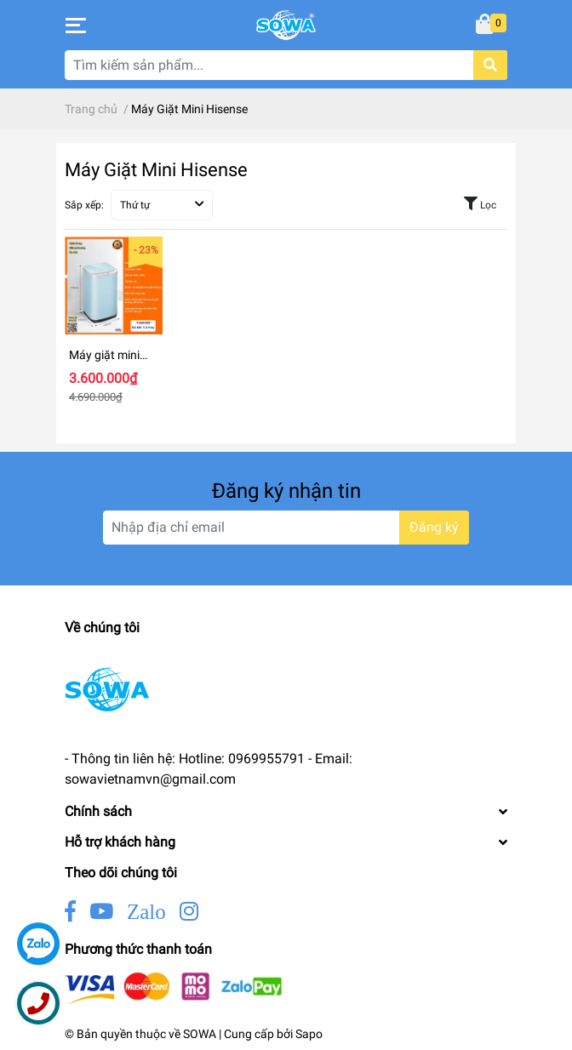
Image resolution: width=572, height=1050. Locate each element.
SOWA (199, 1034)
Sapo (309, 1034)
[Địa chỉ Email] (286, 528)
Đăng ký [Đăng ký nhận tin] (434, 527)
